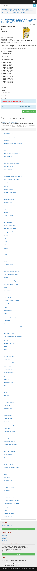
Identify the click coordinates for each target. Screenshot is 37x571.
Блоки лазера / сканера (9, 137)
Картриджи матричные (9, 225)
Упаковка (6, 434)
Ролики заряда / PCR (9, 372)
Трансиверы (7, 428)
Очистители (7, 320)
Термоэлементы (8, 412)
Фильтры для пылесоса (9, 441)
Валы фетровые (8, 169)
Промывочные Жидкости (10, 343)
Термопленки (7, 405)
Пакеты (5, 323)
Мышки (5, 510)
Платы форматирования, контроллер (13, 336)
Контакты (4, 540)
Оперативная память (9, 513)
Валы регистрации (8, 166)
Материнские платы (9, 497)
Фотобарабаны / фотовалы (10, 444)
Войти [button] (18, 529)
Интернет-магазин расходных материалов (23, 568)
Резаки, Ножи (7, 359)
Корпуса (6, 277)
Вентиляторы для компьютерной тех (13, 176)
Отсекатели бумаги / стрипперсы (12, 317)
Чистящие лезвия (8, 454)
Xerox (5, 261)
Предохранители (8, 340)
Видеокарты (7, 477)
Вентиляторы (7, 173)
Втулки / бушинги (8, 182)
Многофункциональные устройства (12, 300)
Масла (5, 294)
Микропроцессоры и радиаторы (12, 503)
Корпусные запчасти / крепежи (11, 281)
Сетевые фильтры (8, 382)
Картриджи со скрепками (10, 228)
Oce (5, 251)
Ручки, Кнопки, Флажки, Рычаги (11, 376)
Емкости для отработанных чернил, (13, 205)
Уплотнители (7, 438)
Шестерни (6, 461)
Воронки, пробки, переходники (11, 179)
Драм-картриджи (8, 202)
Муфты (5, 307)
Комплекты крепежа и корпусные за (13, 267)
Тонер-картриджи (8, 415)
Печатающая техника (9, 333)
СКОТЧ (5, 385)
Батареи (6, 474)
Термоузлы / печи (8, 408)
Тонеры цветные (8, 418)
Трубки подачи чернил (9, 431)
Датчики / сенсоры (8, 189)
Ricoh (5, 254)
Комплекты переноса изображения (12, 271)
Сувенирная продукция (9, 402)
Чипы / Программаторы (9, 451)
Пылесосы (6, 353)
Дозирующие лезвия (9, 199)
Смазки (5, 389)
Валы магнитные (8, 156)
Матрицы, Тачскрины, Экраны (11, 500)
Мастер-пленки (7, 297)
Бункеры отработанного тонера (11, 153)
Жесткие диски (7, 484)
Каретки (6, 218)
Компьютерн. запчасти (9, 493)
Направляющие (8, 310)
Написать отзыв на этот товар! (10, 122)
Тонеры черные (7, 421)
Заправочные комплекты (10, 209)
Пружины (6, 349)
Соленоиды (6, 395)
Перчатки (6, 330)
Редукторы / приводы (9, 356)
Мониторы (6, 507)
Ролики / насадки (8, 369)
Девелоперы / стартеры (10, 192)
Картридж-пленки (8, 222)
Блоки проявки (7, 146)
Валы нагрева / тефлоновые (11, 160)
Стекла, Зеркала (8, 398)
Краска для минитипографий (11, 284)
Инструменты (7, 212)
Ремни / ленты (7, 366)
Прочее (5, 346)
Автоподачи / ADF (8, 133)
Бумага (5, 150)
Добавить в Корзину (29, 111)
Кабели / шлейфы (8, 215)
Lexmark (6, 248)
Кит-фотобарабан (8, 264)
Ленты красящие (8, 290)
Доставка (4, 535)
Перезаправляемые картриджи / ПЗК (13, 326)
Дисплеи (6, 196)
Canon (5, 238)
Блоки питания (7, 140)
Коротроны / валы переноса (11, 274)
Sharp (5, 258)
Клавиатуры (7, 490)
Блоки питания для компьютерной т (13, 143)
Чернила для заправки (9, 448)
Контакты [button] (18, 554)
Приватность (5, 537)
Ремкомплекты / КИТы (9, 362)
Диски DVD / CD (8, 480)
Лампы (5, 287)
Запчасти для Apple (9, 487)
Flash (5, 471)
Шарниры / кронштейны (10, 457)
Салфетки (6, 379)
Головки (6, 186)
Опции (5, 313)
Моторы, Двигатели (8, 303)
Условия (4, 538)
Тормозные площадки (9, 425)
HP (5, 245)
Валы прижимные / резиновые (11, 163)
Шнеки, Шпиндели (8, 464)
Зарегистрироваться (7, 525)
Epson (5, 241)
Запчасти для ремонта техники (11, 467)
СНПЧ (5, 392)
